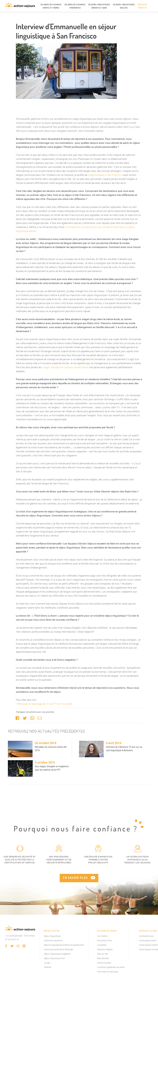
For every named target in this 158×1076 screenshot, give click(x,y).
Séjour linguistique (52, 936)
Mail (40, 718)
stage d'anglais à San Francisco (105, 175)
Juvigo (47, 963)
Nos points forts (104, 940)
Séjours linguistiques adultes (124, 6)
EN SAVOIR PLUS (75, 878)
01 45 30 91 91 (12, 939)
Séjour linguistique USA (54, 958)
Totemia (47, 967)
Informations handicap (107, 972)
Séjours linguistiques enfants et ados (99, 6)
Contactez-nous (146, 936)
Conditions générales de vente (111, 967)
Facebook (17, 718)
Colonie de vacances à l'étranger (58, 949)
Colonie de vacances (53, 940)
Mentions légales (105, 949)
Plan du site (102, 954)
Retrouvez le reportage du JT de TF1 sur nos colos (44, 703)
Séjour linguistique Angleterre (57, 954)
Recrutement (103, 958)
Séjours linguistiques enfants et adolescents (64, 945)
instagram (18, 946)
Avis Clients (102, 936)
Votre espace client (147, 940)
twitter (25, 718)
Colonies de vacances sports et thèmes (51, 6)
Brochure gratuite (142, 6)
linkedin (24, 946)
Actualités (101, 945)
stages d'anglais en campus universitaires (65, 367)
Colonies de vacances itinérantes (74, 6)
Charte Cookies (104, 963)
